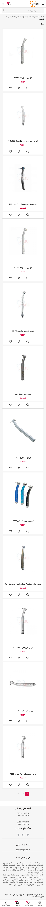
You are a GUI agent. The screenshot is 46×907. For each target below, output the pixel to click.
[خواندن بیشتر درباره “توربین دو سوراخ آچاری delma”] (19, 341)
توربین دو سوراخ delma (23, 268)
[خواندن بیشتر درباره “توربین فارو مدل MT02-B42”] (19, 658)
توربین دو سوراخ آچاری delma (23, 331)
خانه (42, 16)
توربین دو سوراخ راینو (23, 394)
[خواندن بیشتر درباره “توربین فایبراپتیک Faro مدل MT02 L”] (19, 785)
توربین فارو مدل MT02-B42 (23, 647)
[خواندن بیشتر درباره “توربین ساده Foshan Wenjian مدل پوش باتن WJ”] (19, 595)
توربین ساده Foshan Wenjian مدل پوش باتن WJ (23, 584)
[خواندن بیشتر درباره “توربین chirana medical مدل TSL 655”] (19, 151)
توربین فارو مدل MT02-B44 (23, 711)
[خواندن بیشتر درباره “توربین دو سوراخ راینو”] (19, 405)
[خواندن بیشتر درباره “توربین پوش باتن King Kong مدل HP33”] (19, 215)
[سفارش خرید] (42, 24)
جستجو (4, 10)
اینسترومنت (34, 16)
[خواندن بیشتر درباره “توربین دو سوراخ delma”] (19, 278)
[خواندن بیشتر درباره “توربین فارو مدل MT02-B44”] (19, 721)
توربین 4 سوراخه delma (23, 78)
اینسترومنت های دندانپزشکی (17, 16)
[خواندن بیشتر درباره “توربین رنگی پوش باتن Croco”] (19, 531)
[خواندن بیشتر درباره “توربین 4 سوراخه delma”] (19, 88)
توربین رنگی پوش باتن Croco (23, 521)
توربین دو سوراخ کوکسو (23, 457)
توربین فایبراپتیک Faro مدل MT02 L (23, 774)
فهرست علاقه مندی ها (10, 88)
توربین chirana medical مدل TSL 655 (23, 141)
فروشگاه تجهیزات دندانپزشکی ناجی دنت (23, 894)
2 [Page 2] (23, 793)
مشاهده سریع (28, 88)
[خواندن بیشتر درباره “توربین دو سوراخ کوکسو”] (19, 468)
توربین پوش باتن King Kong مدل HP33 (23, 204)
